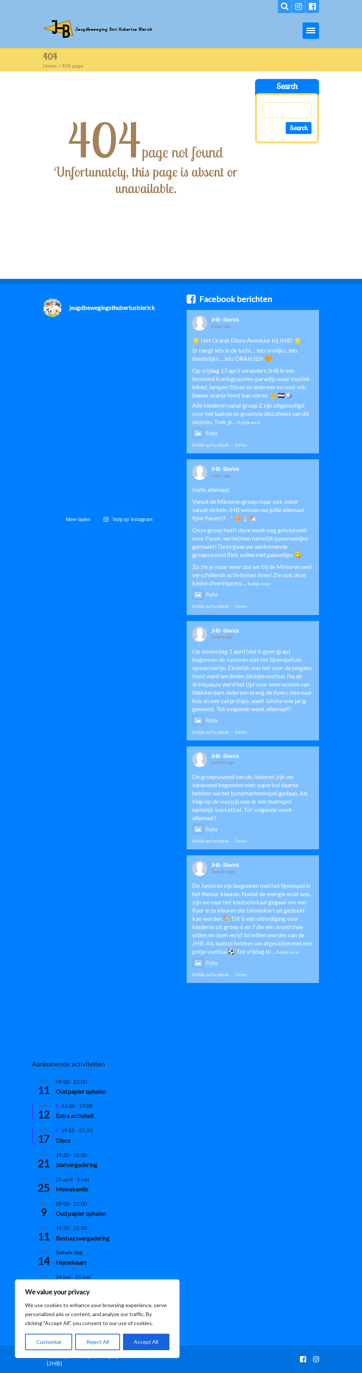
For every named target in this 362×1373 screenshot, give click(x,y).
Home (50, 66)
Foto (205, 432)
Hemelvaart (71, 1262)
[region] (97, 1318)
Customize (48, 1342)
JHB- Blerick (225, 319)
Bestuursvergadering (83, 1238)
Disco (63, 1140)
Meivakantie (72, 1189)
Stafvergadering (76, 1164)
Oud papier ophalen (81, 1091)
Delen (241, 444)
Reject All (97, 1342)
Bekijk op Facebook (210, 444)
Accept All (146, 1342)
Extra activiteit (75, 1115)
